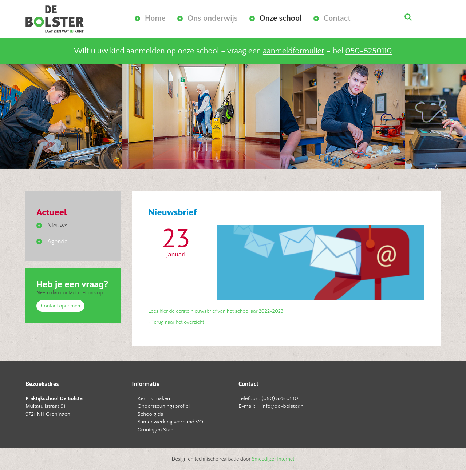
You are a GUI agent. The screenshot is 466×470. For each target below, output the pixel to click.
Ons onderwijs (212, 18)
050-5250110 (368, 51)
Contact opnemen (60, 306)
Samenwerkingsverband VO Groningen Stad (171, 426)
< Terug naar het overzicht (176, 322)
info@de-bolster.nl (283, 406)
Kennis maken (154, 398)
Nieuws (57, 225)
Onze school (281, 18)
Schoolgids (150, 414)
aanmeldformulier (293, 51)
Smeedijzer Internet (273, 459)
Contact (337, 18)
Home (155, 18)
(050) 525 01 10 (280, 398)
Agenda (57, 241)
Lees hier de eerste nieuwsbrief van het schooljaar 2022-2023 (216, 311)
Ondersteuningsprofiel (164, 406)
